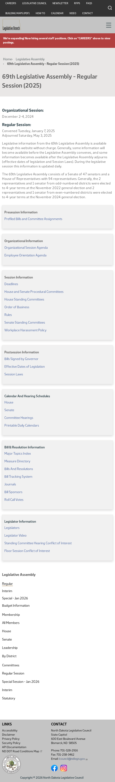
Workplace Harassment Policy (25, 330)
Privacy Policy (11, 739)
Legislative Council (34, 3)
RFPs (77, 3)
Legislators (12, 528)
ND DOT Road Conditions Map (22, 751)
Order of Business (16, 307)
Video (72, 13)
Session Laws (13, 374)
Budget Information (16, 606)
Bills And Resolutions (18, 469)
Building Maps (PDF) (17, 13)
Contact (87, 13)
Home (7, 59)
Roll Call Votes (13, 500)
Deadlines (11, 284)
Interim (7, 591)
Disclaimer (8, 734)
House (6, 631)
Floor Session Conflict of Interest (27, 551)
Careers (10, 3)
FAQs (89, 3)
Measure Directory (17, 461)
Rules (8, 315)
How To (40, 13)
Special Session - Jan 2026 (20, 682)
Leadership (10, 648)
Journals (10, 484)
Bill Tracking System (18, 477)
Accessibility (9, 730)
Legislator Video (15, 535)
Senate (7, 639)
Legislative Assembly (30, 59)
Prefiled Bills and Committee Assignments (33, 219)
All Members (11, 623)
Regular (7, 584)
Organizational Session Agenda (26, 248)
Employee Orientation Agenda (25, 255)
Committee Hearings (18, 418)
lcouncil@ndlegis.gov (73, 759)
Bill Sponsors (13, 492)
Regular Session (13, 673)
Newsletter (60, 3)
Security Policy (11, 743)
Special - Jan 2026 (15, 598)
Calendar (57, 13)
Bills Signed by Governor (21, 359)
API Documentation (14, 747)
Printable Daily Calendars (21, 425)
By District (9, 656)
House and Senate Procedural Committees (34, 292)
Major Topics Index (17, 453)
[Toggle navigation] (107, 25)
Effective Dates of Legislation (24, 367)
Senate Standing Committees (24, 322)
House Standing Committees (24, 299)
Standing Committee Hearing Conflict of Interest (38, 543)
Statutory (8, 698)
